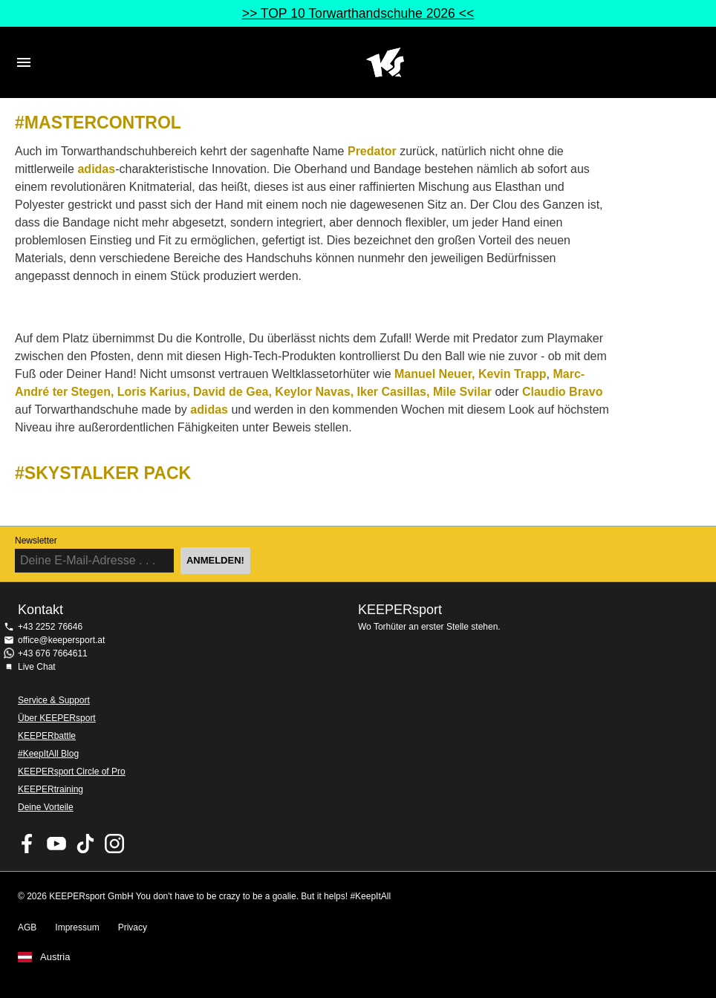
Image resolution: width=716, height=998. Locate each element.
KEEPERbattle (47, 736)
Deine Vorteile (46, 807)
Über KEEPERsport (57, 718)
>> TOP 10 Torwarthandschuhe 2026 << (358, 13)
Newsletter (36, 540)
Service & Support (54, 700)
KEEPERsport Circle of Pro (72, 771)
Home (385, 62)
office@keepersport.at (61, 640)
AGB (27, 927)
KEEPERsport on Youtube (56, 843)
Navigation (24, 62)
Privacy (132, 927)
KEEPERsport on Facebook (27, 843)
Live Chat (37, 667)
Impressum (77, 927)
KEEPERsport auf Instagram (114, 843)
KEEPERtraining (50, 789)
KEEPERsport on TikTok (85, 843)
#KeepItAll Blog (48, 753)
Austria (55, 957)
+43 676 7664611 (53, 653)
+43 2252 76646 (50, 627)
